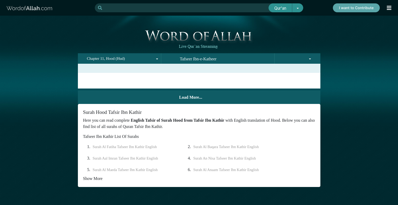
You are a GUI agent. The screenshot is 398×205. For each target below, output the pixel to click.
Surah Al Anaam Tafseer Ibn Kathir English (226, 170)
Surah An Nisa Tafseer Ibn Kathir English (224, 158)
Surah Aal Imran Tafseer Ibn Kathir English (125, 158)
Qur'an (280, 8)
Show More (93, 178)
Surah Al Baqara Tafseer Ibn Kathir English (226, 147)
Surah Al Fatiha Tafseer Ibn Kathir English (125, 147)
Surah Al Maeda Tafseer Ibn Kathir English (125, 170)
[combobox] (119, 58)
